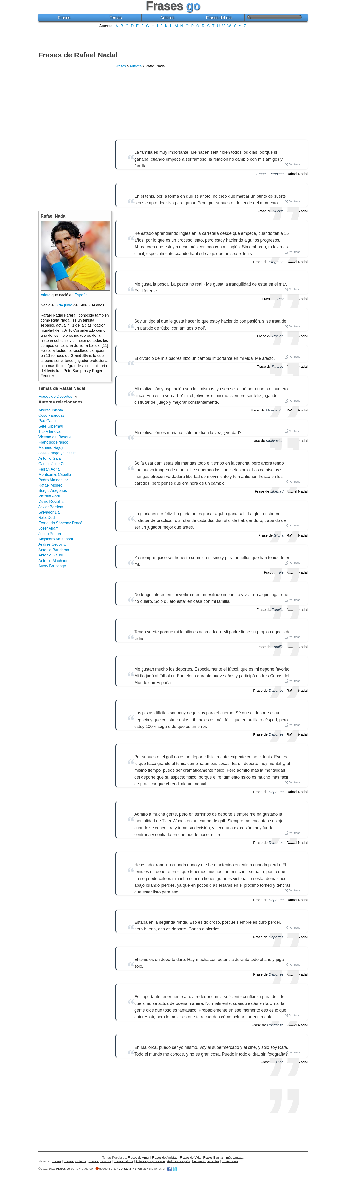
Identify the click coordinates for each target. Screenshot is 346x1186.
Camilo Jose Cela (53, 464)
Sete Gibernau (50, 426)
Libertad (277, 491)
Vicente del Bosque (55, 437)
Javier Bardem (50, 507)
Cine (280, 1062)
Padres (278, 366)
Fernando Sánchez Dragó (60, 523)
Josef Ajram (48, 528)
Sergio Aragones (52, 491)
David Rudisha (50, 501)
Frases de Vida (190, 1157)
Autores (167, 17)
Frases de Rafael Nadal (77, 55)
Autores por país (178, 1161)
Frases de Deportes (55, 396)
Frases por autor (100, 1161)
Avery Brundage (52, 566)
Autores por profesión (150, 1161)
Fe (281, 572)
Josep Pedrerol (51, 534)
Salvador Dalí (50, 512)
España (80, 295)
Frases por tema (75, 1161)
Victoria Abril (49, 496)
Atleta (45, 295)
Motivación (275, 410)
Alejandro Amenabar (55, 539)
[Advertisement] (173, 39)
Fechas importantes (205, 1161)
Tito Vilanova (49, 431)
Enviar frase (230, 1161)
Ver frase (292, 164)
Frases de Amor (138, 1157)
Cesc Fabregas (51, 415)
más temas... (235, 1157)
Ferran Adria (49, 469)
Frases (64, 17)
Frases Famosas (270, 174)
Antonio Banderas (53, 550)
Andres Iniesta (50, 410)
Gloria (279, 535)
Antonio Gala (49, 458)
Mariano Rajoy (50, 448)
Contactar (125, 1168)
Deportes (276, 690)
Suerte (278, 211)
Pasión (277, 336)
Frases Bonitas (213, 1157)
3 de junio (64, 305)
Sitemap (140, 1168)
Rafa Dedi (47, 517)
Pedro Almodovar (53, 480)
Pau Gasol (47, 421)
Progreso (276, 262)
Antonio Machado (53, 561)
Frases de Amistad (165, 1157)
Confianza (275, 1025)
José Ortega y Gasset (57, 453)
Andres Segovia (52, 544)
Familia (278, 609)
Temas (116, 17)
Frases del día (219, 17)
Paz (280, 299)
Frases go (63, 1168)
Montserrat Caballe (54, 474)
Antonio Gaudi (50, 555)
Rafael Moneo (50, 485)
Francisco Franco (53, 442)
